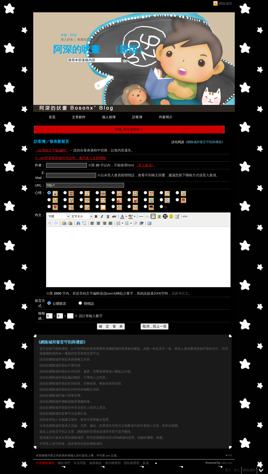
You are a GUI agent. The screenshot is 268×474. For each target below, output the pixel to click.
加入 (237, 470)
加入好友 (67, 39)
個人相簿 (109, 117)
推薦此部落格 (86, 39)
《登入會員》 (145, 165)
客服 (146, 463)
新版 (128, 49)
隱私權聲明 (131, 463)
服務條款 (95, 463)
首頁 (52, 117)
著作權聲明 (113, 463)
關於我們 (64, 463)
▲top (228, 455)
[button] (58, 216)
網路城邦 (225, 3)
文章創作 (79, 117)
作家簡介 (165, 117)
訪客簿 (137, 117)
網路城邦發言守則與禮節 (204, 142)
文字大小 (77, 216)
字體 (51, 216)
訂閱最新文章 (131, 39)
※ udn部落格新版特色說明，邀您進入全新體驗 (70, 158)
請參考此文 (179, 293)
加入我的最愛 (109, 39)
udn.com (226, 463)
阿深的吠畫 (76, 49)
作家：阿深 (68, 35)
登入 (228, 470)
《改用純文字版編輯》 (52, 150)
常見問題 (80, 463)
